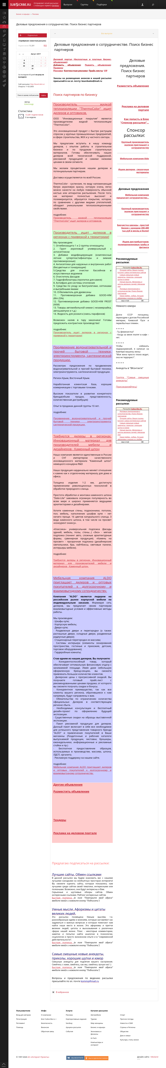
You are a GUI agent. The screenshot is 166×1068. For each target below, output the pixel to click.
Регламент (20, 1023)
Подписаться (32, 35)
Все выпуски (106, 33)
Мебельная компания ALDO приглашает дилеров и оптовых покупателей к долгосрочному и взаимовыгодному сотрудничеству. (82, 584)
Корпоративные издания (76, 1019)
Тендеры (59, 820)
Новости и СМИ (126, 1023)
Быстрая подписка (63, 897)
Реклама (35, 14)
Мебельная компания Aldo (134, 158)
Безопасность (46, 1023)
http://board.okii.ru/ (37, 84)
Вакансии (45, 1027)
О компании (46, 1015)
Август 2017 (36, 54)
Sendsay (69, 1023)
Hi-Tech (94, 1038)
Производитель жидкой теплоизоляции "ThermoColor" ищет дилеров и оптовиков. (82, 108)
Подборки (104, 3)
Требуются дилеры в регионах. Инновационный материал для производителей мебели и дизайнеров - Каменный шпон (82, 442)
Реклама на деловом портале (75, 833)
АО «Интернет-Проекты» (38, 1057)
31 (32, 68)
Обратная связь (47, 1031)
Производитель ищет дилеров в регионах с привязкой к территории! (82, 234)
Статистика (25, 111)
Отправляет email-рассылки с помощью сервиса (46, 4)
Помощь (19, 1027)
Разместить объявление (71, 791)
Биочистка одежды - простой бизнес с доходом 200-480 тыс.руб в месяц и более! (133, 228)
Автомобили (96, 1015)
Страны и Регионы (127, 1027)
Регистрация (21, 1019)
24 (32, 66)
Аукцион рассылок (73, 1027)
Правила (58, 67)
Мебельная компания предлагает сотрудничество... (132, 196)
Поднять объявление (98, 65)
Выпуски (71, 3)
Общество (124, 1031)
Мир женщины (97, 1023)
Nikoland (154, 1057)
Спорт (122, 1015)
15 (24, 63)
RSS (45, 45)
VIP (105, 70)
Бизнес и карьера (23, 14)
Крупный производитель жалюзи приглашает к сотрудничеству (135, 145)
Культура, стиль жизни (129, 1040)
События (69, 1031)
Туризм (94, 1019)
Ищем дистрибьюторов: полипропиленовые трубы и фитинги (133, 244)
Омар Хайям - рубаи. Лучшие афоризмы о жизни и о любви (130, 297)
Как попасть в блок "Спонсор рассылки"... (134, 120)
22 (24, 66)
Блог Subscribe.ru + (49, 1019)
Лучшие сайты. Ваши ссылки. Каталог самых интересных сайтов (131, 271)
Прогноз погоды (126, 1019)
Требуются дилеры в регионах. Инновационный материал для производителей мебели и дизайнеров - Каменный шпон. (82, 563)
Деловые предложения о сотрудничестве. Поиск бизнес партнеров (58, 24)
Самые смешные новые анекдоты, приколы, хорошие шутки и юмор (129, 277)
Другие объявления (67, 784)
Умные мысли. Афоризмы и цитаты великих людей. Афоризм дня (131, 284)
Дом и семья (125, 1035)
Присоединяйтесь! (126, 386)
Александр (29, 104)
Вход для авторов (23, 1015)
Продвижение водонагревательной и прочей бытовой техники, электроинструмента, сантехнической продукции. (82, 353)
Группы (87, 3)
